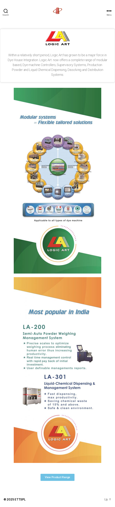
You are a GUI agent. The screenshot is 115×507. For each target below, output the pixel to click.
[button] (57, 477)
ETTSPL (20, 499)
